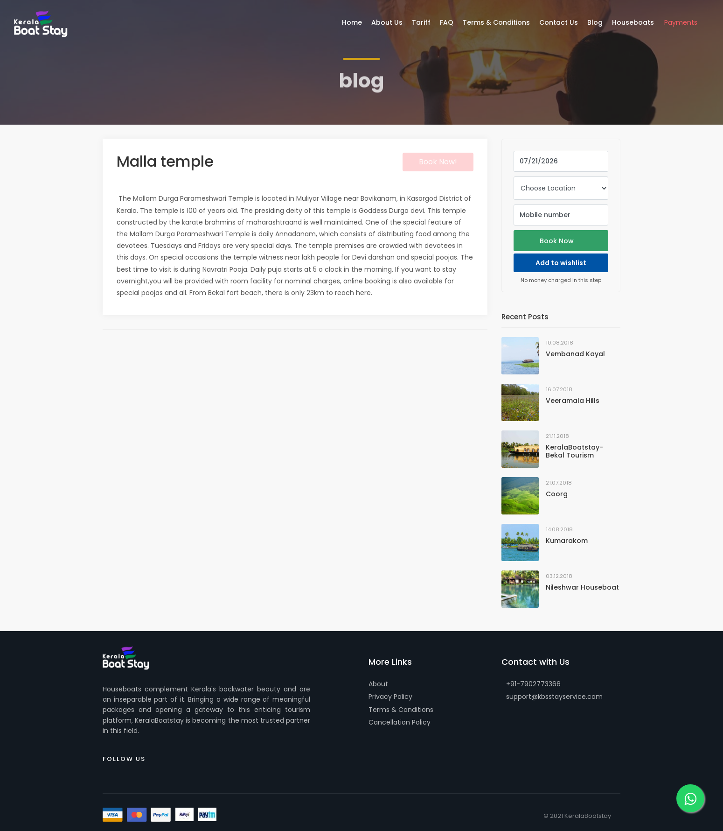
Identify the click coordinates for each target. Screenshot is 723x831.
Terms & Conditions (400, 709)
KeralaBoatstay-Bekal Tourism (574, 451)
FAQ (446, 22)
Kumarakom (567, 540)
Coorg (557, 494)
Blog (595, 22)
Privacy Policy (390, 696)
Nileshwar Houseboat (582, 587)
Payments (680, 22)
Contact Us (558, 22)
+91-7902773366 (533, 684)
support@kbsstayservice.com (554, 696)
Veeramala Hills (572, 400)
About (378, 684)
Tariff (421, 22)
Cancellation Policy (399, 722)
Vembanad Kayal (575, 354)
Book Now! (438, 161)
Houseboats (633, 22)
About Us (387, 22)
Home (352, 22)
